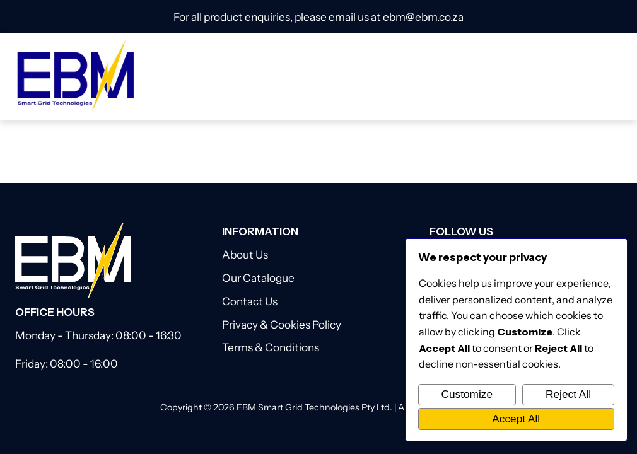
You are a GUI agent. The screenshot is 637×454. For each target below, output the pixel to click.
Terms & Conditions (270, 347)
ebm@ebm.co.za (423, 16)
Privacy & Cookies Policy (281, 324)
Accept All (516, 418)
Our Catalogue (258, 277)
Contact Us (250, 301)
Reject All (568, 394)
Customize (467, 394)
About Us (245, 254)
